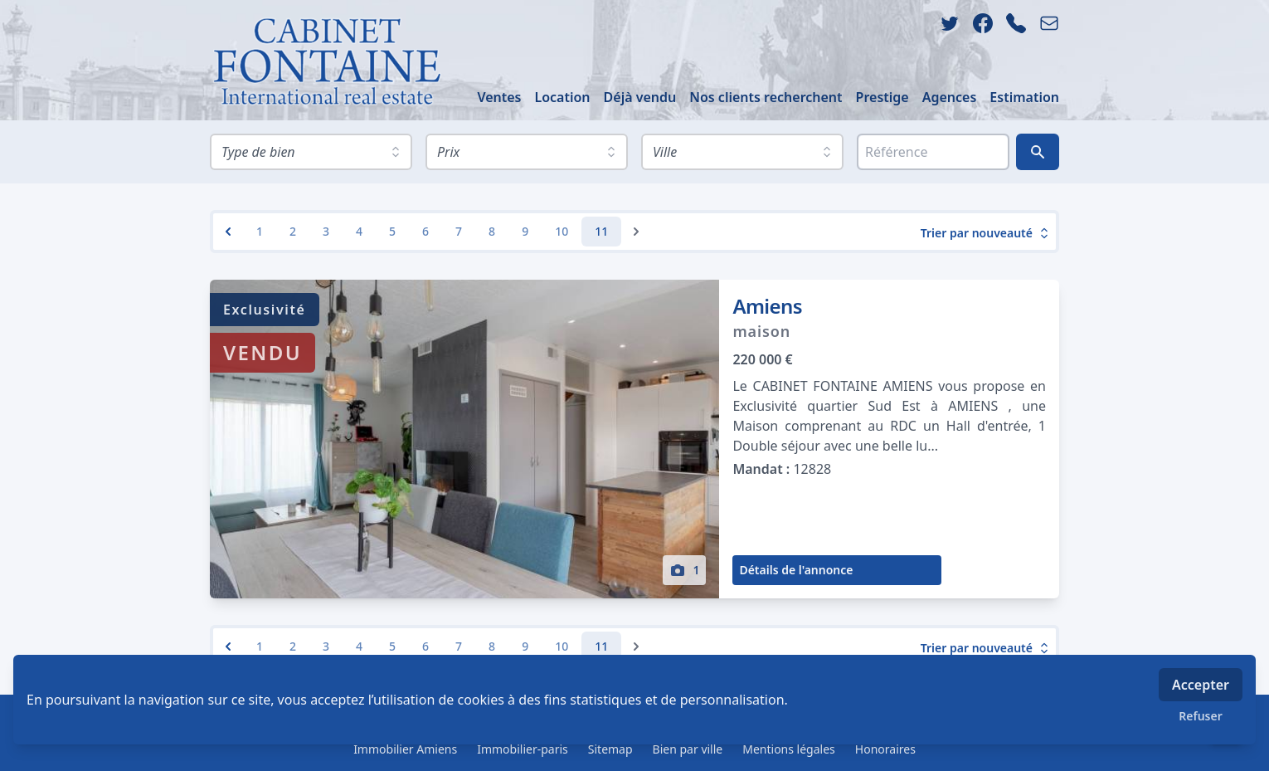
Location (562, 97)
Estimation (1024, 97)
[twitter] (950, 23)
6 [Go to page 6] (425, 231)
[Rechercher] (1037, 152)
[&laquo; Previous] (228, 231)
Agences (949, 97)
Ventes (499, 97)
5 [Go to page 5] (392, 231)
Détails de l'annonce (796, 570)
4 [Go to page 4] (359, 231)
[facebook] (983, 23)
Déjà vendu (640, 97)
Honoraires (885, 749)
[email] (1049, 23)
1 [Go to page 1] (259, 231)
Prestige (882, 97)
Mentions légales (788, 749)
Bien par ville (688, 749)
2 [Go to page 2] (292, 231)
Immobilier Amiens (405, 749)
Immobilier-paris (522, 749)
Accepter (1200, 685)
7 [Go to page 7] (458, 231)
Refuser (1201, 716)
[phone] (1016, 23)
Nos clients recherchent (765, 97)
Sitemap (610, 749)
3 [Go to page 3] (326, 231)
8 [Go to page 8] (492, 231)
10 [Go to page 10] (561, 231)
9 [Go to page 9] (525, 231)
